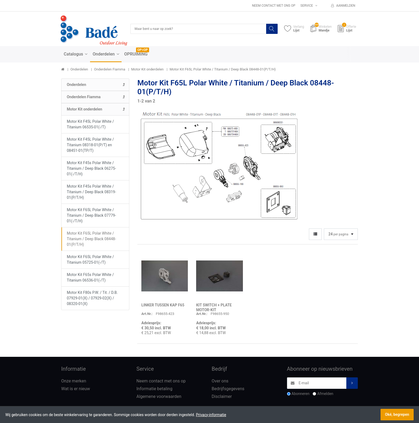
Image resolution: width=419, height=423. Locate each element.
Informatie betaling (155, 389)
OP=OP (142, 50)
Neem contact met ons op (273, 5)
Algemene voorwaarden (159, 396)
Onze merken (73, 381)
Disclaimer (222, 396)
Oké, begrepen (397, 414)
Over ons (220, 381)
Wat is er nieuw (75, 389)
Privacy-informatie (211, 415)
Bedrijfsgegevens (228, 389)
